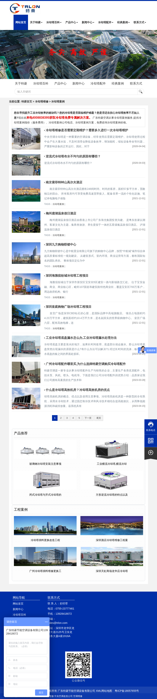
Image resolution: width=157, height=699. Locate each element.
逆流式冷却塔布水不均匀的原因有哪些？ (73, 156)
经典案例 (123, 22)
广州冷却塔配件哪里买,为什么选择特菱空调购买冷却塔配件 (86, 364)
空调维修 (77, 696)
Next (4, 54)
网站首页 (20, 22)
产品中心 (71, 22)
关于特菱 (36, 22)
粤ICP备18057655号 (127, 690)
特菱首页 (26, 101)
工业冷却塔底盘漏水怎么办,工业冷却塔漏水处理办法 (81, 337)
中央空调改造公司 (63, 696)
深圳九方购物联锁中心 (61, 244)
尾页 (98, 418)
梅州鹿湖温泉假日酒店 (61, 213)
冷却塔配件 (105, 22)
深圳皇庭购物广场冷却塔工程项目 (68, 306)
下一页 (88, 418)
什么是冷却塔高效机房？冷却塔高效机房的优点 (78, 389)
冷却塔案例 (58, 204)
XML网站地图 (104, 690)
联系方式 (140, 22)
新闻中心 (88, 22)
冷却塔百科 (54, 22)
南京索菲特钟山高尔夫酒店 (64, 182)
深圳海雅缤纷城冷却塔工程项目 (67, 275)
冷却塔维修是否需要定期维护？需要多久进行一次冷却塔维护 (87, 130)
